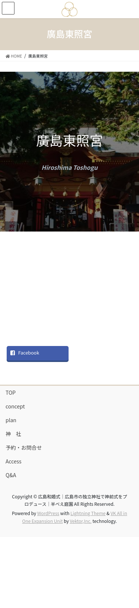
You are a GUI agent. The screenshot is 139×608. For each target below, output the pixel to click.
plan (11, 420)
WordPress (48, 513)
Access (13, 461)
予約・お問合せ (24, 447)
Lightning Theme (88, 513)
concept (15, 406)
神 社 (13, 433)
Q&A (11, 475)
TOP (11, 392)
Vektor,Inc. (81, 521)
